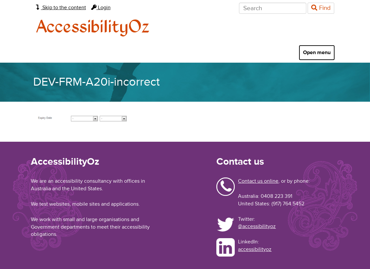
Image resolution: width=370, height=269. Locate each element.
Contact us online (258, 181)
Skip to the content (61, 7)
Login (101, 7)
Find (321, 8)
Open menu (317, 52)
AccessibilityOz (92, 27)
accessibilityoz (255, 249)
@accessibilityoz (257, 226)
